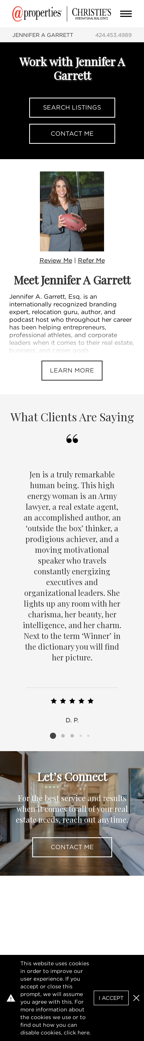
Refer (91, 260)
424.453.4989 (113, 35)
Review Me (56, 260)
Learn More (72, 370)
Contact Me (72, 133)
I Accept (111, 998)
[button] (136, 998)
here (83, 1032)
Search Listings (72, 107)
